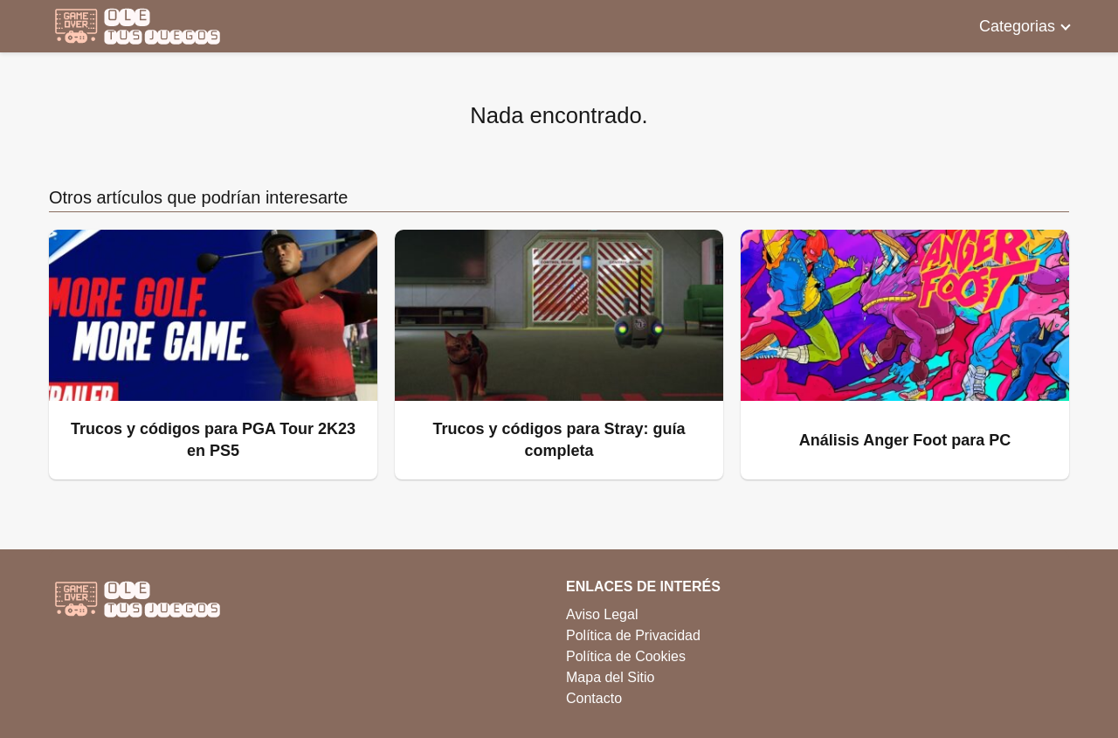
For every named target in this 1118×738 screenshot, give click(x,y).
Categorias (1017, 26)
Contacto (594, 698)
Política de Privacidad (633, 635)
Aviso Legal (602, 614)
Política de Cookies (626, 656)
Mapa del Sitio (610, 677)
